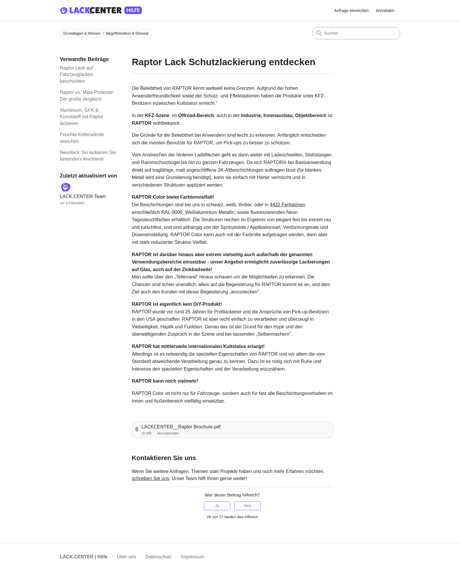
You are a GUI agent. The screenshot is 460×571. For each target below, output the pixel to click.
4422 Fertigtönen (287, 204)
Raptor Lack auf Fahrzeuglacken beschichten (76, 74)
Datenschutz (159, 556)
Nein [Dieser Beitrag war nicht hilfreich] (247, 506)
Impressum (192, 556)
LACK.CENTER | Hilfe (84, 556)
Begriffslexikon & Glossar (127, 33)
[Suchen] (356, 33)
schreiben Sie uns (150, 478)
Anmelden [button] (385, 10)
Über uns (126, 556)
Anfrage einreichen (351, 10)
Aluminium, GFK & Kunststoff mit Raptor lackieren (82, 117)
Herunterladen (168, 433)
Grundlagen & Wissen (81, 33)
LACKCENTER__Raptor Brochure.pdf (180, 426)
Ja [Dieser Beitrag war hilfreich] (217, 506)
